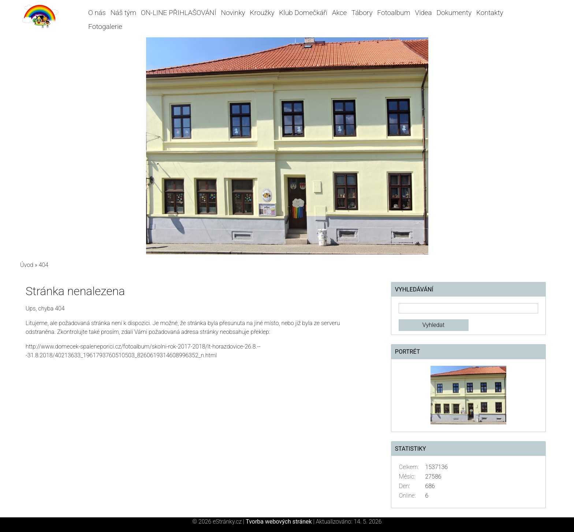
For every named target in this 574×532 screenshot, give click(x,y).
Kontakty (489, 12)
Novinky (233, 12)
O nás (97, 12)
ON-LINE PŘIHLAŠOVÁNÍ (178, 12)
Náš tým (123, 12)
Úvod (26, 264)
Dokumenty (454, 12)
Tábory (362, 12)
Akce (339, 12)
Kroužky (262, 12)
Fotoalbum (393, 12)
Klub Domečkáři (303, 12)
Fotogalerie (105, 26)
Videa (423, 12)
